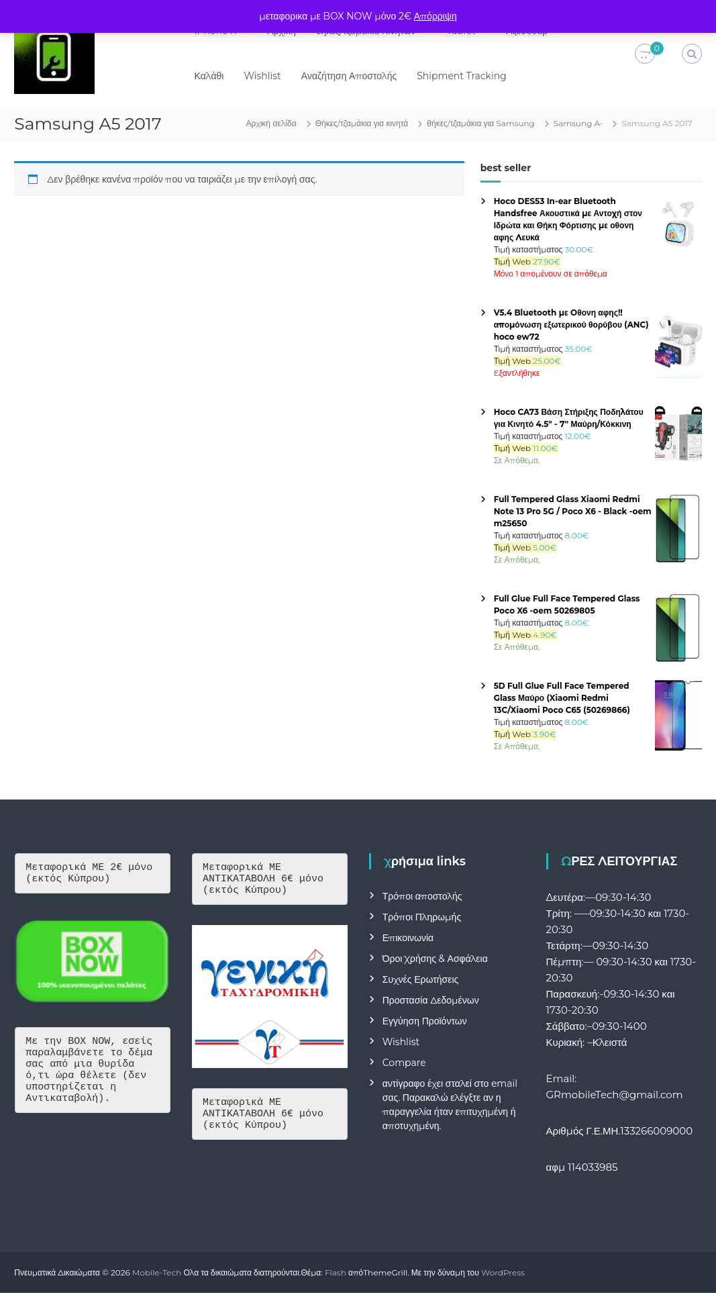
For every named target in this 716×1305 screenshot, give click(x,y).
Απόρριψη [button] (435, 16)
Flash (335, 1272)
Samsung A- (578, 123)
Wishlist (262, 76)
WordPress (503, 1272)
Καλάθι (209, 76)
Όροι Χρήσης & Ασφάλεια (435, 959)
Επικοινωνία (407, 938)
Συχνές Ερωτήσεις (420, 979)
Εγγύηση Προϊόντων (424, 1021)
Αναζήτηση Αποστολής (349, 76)
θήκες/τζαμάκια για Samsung (481, 123)
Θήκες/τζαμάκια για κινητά (362, 123)
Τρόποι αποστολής (422, 896)
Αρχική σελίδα (271, 123)
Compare (404, 1063)
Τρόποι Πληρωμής (421, 917)
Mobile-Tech (156, 1272)
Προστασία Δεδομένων (430, 1000)
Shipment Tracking (462, 76)
